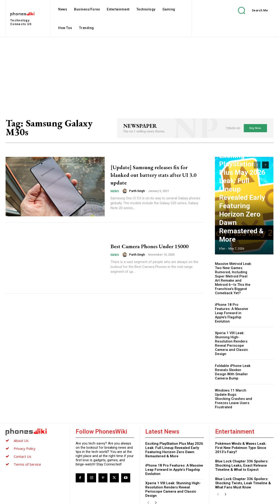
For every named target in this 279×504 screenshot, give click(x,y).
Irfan (222, 248)
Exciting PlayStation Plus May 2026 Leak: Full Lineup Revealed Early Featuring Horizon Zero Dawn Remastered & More (244, 227)
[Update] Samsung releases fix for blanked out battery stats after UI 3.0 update (152, 174)
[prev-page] (257, 164)
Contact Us (22, 442)
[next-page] (265, 164)
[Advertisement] (139, 72)
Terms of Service (27, 450)
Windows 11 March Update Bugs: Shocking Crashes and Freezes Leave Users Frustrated (232, 385)
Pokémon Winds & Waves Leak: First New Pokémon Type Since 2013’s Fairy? (240, 433)
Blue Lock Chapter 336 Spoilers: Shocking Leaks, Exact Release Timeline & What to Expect (241, 451)
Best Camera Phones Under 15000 (149, 245)
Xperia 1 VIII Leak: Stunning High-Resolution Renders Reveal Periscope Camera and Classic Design (230, 333)
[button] (249, 10)
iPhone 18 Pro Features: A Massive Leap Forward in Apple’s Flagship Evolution (233, 305)
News (114, 191)
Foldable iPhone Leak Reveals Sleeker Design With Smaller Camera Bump (233, 361)
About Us (21, 426)
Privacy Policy (25, 434)
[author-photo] (125, 191)
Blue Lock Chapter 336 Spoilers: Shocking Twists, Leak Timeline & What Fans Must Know (243, 468)
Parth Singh (137, 191)
